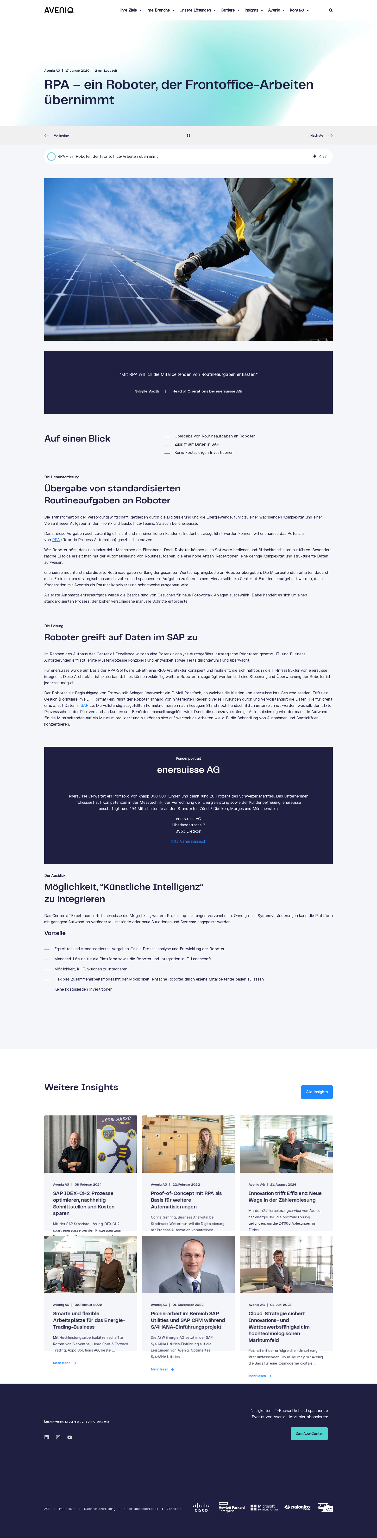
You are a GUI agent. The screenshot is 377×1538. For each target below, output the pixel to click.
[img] (315, 156)
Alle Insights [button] (317, 1092)
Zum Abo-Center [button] (309, 1434)
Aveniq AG (52, 70)
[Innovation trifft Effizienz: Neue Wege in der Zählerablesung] (286, 1173)
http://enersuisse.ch (188, 841)
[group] (188, 156)
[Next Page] (321, 135)
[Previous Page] (56, 135)
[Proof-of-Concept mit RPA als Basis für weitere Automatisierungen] (188, 1173)
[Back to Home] (59, 10)
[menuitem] (140, 10)
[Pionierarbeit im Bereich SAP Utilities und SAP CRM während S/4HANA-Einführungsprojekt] (188, 1293)
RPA (56, 540)
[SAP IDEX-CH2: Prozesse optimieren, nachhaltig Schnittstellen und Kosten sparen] (90, 1173)
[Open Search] (331, 10)
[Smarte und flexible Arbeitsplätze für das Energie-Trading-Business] (90, 1293)
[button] (51, 156)
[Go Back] (188, 135)
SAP (84, 705)
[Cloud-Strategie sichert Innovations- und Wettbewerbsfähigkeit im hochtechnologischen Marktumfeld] (286, 1293)
